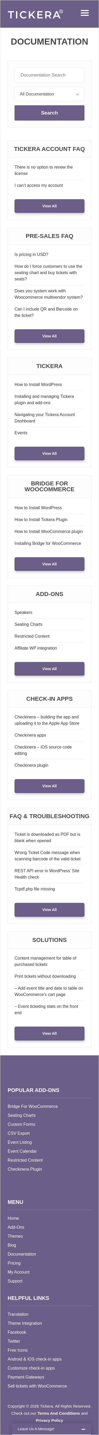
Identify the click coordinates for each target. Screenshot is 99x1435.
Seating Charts (29, 624)
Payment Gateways (26, 1377)
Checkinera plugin (31, 765)
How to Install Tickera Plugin (41, 519)
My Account (19, 1272)
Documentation (22, 1254)
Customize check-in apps (31, 1368)
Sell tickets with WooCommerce (37, 1386)
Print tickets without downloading (45, 976)
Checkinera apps (30, 735)
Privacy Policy (49, 1420)
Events (21, 433)
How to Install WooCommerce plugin (49, 531)
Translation (18, 1314)
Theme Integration (25, 1323)
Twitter (14, 1341)
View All (49, 206)
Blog (12, 1245)
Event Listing (20, 1142)
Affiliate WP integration (36, 648)
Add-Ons (16, 1227)
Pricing (14, 1263)
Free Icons (18, 1350)
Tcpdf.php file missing (35, 889)
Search (49, 113)
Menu (83, 13)
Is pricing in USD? (31, 254)
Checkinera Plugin (25, 1169)
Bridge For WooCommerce (33, 1106)
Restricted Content (32, 636)
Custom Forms (21, 1124)
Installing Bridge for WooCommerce (48, 543)
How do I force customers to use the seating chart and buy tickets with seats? (48, 272)
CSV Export (19, 1133)
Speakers (23, 612)
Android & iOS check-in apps (35, 1359)
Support (15, 1281)
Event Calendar (22, 1151)
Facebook (17, 1332)
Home (13, 1218)
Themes (15, 1236)
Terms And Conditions (58, 1413)
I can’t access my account (39, 185)
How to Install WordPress (38, 384)
